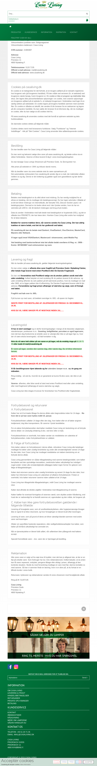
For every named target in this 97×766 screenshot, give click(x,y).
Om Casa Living (15, 690)
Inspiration (61, 32)
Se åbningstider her (68, 162)
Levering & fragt (16, 693)
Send (85, 678)
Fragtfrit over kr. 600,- (21, 38)
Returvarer (14, 698)
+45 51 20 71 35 (23, 732)
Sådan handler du (17, 723)
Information (46, 32)
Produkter (16, 32)
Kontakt (74, 32)
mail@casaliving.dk (24, 735)
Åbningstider (14, 715)
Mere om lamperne (17, 720)
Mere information (25, 764)
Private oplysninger (18, 701)
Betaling (12, 703)
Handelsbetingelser (18, 696)
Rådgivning (13, 718)
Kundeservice (31, 32)
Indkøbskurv (48, 20)
